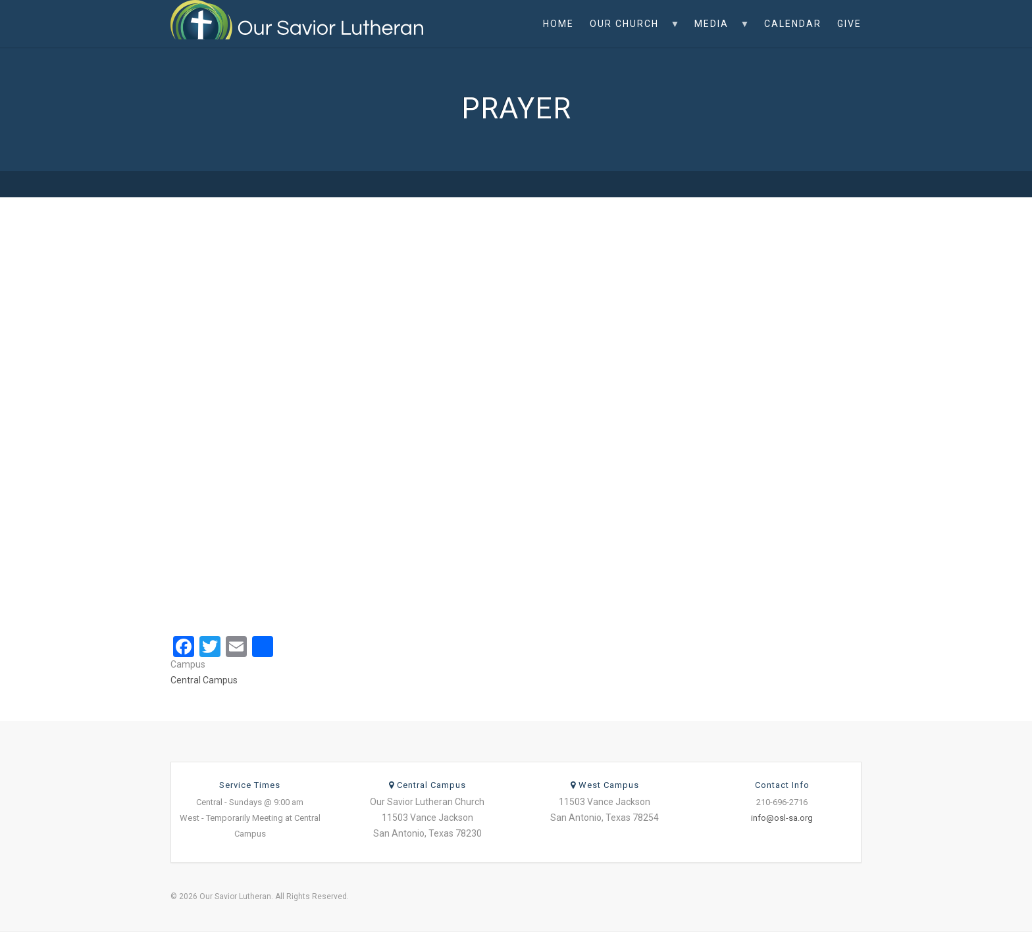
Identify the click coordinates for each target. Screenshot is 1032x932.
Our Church (631, 32)
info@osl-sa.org (782, 818)
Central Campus (204, 680)
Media (718, 32)
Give (849, 23)
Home (558, 23)
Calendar (792, 23)
